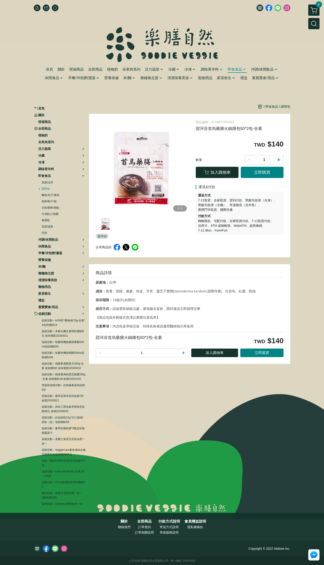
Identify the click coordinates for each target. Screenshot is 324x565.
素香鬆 (46, 220)
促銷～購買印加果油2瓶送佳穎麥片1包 (63, 463)
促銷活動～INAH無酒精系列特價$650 (63, 484)
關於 (124, 521)
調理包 (46, 188)
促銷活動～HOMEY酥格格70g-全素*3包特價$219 (63, 323)
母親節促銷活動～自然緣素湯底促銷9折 (63, 387)
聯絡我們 (124, 527)
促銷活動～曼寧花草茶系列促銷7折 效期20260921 (63, 398)
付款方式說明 (169, 521)
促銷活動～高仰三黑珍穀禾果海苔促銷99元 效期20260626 (63, 409)
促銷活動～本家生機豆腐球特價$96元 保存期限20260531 (63, 333)
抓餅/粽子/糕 (49, 201)
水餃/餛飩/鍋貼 (50, 207)
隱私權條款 (195, 527)
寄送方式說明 (169, 527)
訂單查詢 (144, 527)
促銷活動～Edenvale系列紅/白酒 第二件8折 (63, 474)
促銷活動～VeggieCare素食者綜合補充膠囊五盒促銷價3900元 (64, 452)
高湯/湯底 (47, 226)
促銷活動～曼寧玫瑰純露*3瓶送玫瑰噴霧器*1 (63, 430)
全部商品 (144, 521)
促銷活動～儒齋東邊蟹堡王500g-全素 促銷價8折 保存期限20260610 (63, 366)
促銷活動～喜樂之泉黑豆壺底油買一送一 (63, 441)
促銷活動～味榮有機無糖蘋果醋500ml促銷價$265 (63, 344)
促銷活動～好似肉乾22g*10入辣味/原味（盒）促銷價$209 (62, 420)
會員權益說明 (195, 521)
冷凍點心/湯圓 (50, 214)
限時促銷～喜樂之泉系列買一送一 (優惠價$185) (62, 495)
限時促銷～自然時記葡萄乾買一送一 (63, 503)
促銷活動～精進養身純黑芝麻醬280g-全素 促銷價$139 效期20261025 (64, 376)
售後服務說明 (169, 532)
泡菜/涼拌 (47, 182)
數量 (199, 160)
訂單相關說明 (144, 532)
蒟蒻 (44, 232)
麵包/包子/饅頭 (50, 195)
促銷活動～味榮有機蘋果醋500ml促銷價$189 (63, 355)
